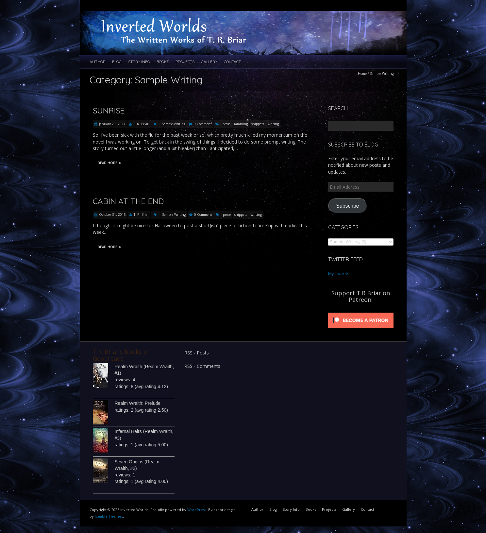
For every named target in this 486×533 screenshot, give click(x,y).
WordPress (196, 509)
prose (226, 124)
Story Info (139, 61)
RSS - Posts (196, 353)
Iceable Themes (109, 516)
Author (98, 61)
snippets (257, 124)
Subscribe (347, 206)
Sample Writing (173, 124)
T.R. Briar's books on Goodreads (122, 355)
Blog (117, 61)
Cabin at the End (128, 201)
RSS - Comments (202, 366)
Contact (232, 61)
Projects (185, 61)
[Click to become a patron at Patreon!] (361, 313)
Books (163, 61)
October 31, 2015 (112, 214)
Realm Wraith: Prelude (138, 403)
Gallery (209, 61)
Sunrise (109, 110)
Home (362, 73)
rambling (241, 124)
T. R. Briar (140, 124)
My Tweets (338, 273)
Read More (109, 163)
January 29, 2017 (112, 124)
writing (273, 124)
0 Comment (203, 124)
